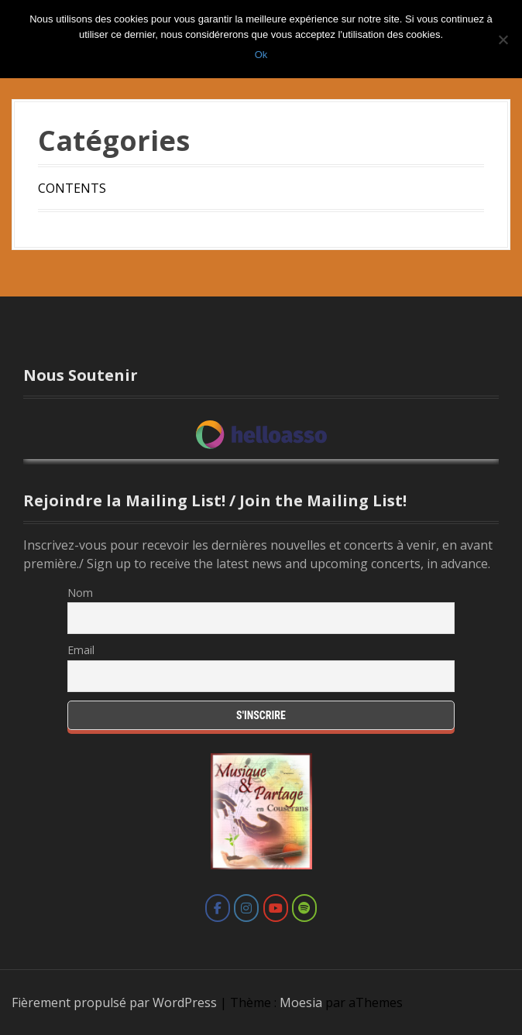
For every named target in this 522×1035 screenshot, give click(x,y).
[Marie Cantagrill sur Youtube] (275, 908)
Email (80, 650)
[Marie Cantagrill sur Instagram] (246, 908)
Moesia (301, 1002)
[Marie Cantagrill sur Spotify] (304, 908)
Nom (80, 592)
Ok (261, 54)
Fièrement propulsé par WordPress (114, 1002)
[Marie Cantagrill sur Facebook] (217, 908)
